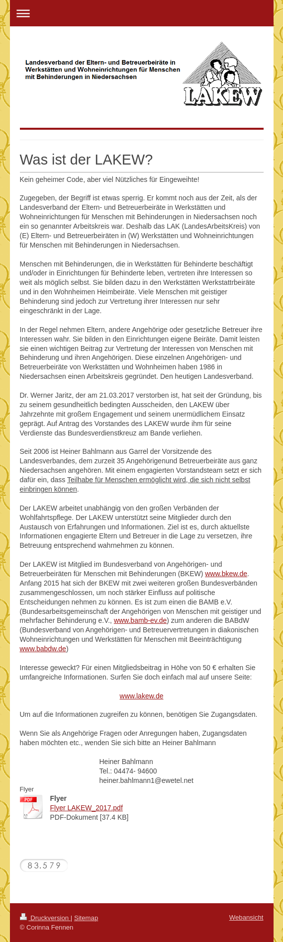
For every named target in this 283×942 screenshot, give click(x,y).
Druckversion (45, 918)
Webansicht (246, 917)
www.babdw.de (43, 649)
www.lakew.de (142, 696)
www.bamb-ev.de (140, 620)
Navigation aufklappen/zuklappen (141, 13)
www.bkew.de (226, 574)
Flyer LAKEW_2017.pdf (86, 808)
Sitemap (86, 918)
